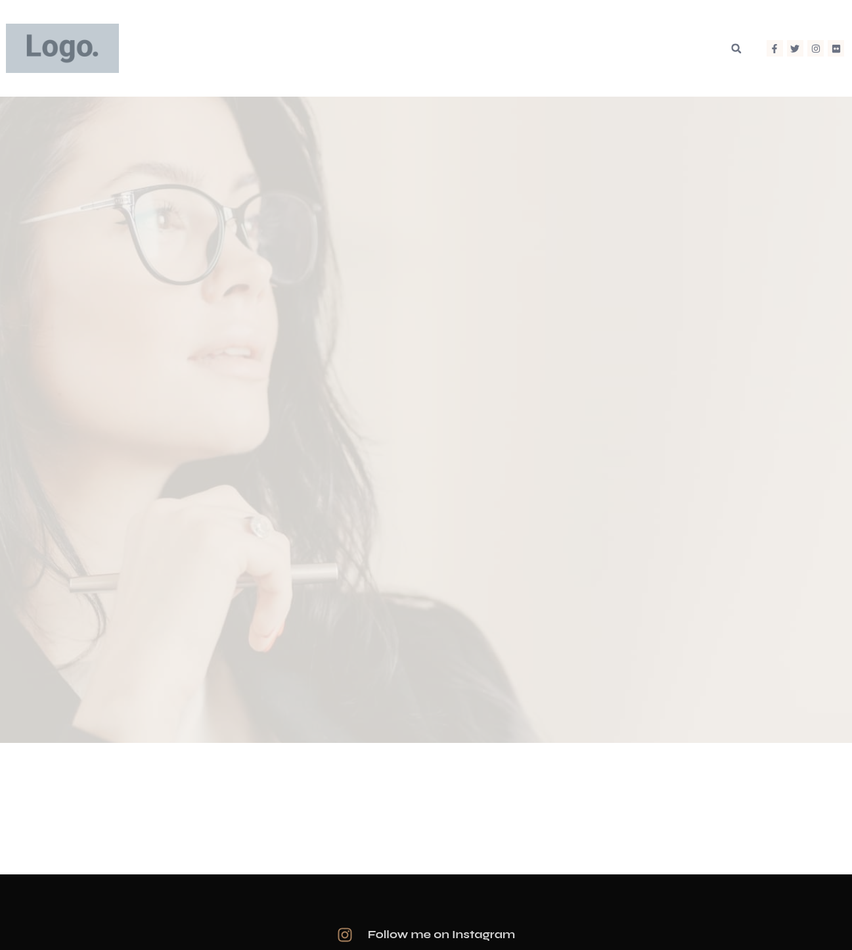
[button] (736, 48)
